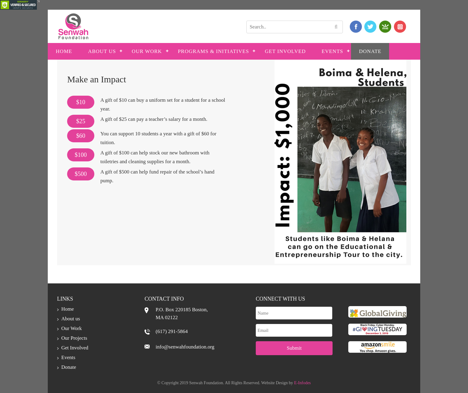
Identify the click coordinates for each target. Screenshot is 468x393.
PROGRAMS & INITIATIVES (213, 51)
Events (332, 51)
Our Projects (74, 338)
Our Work (147, 51)
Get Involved (285, 51)
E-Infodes (302, 383)
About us (102, 51)
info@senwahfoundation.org (185, 347)
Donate (370, 51)
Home (64, 51)
